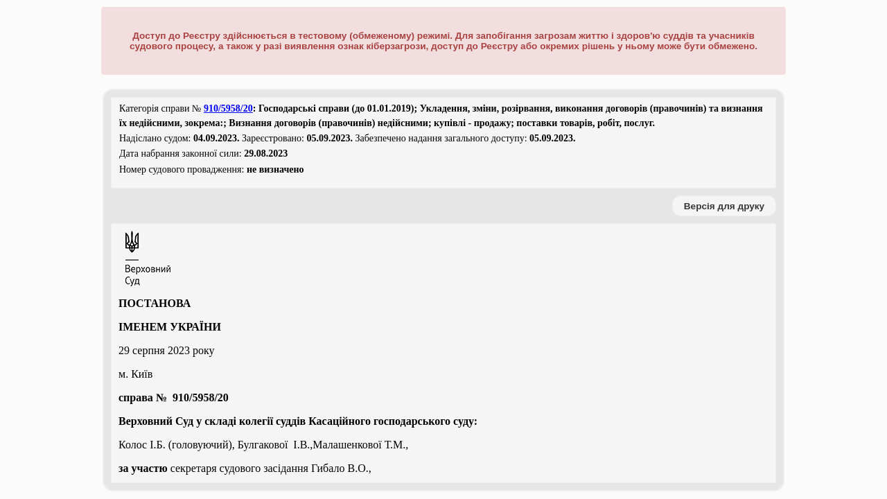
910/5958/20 (228, 108)
